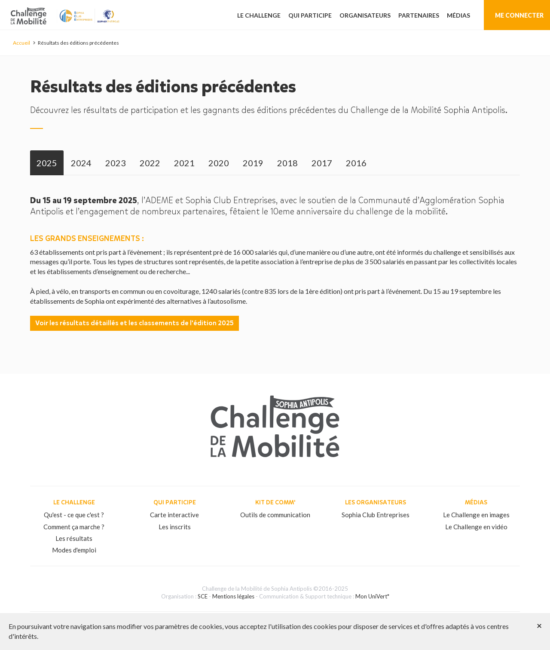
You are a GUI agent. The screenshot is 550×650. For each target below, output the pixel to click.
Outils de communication (275, 515)
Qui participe (310, 15)
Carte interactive (174, 515)
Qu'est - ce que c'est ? (74, 515)
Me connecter (519, 15)
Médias (458, 15)
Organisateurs (365, 15)
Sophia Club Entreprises (375, 515)
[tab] (47, 163)
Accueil (21, 43)
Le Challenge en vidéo (476, 527)
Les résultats (73, 538)
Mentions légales (233, 596)
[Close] (539, 625)
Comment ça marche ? (73, 527)
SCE (203, 596)
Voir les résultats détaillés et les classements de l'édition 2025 (134, 322)
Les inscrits (175, 527)
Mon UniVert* (372, 596)
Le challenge (259, 15)
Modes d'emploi (74, 550)
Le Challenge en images (476, 515)
